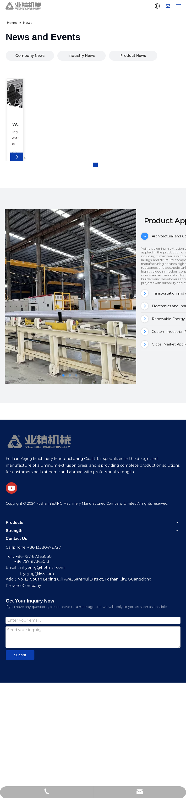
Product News (133, 55)
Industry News (81, 55)
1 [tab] (95, 165)
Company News (30, 55)
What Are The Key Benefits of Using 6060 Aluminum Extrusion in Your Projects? (15, 125)
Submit (20, 655)
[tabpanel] (15, 119)
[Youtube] (11, 488)
